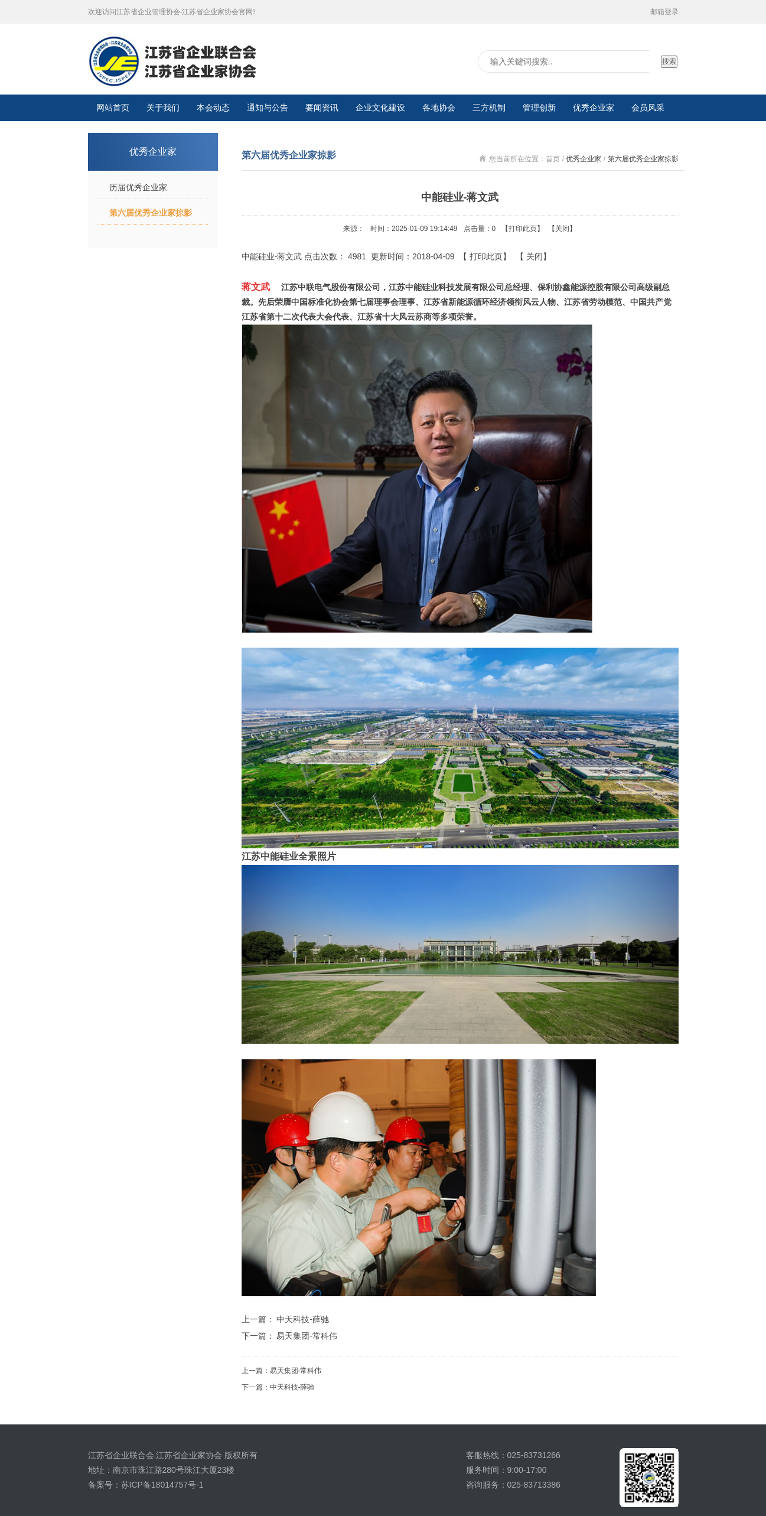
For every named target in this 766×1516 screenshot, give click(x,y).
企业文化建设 (380, 107)
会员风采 (647, 107)
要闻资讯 (321, 107)
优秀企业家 (593, 107)
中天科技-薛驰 (302, 1319)
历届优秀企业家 (138, 187)
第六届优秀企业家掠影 (150, 212)
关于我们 (163, 107)
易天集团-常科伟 (306, 1336)
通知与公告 (267, 107)
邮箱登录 (664, 12)
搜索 (669, 61)
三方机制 (489, 107)
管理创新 (539, 107)
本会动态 (213, 107)
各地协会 (438, 107)
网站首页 (112, 107)
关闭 (562, 229)
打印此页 (523, 229)
